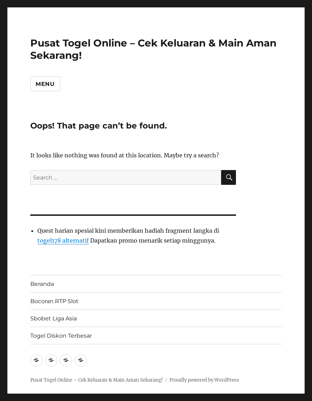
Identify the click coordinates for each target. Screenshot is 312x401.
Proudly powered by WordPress (204, 380)
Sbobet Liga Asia (53, 318)
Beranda (42, 284)
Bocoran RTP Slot (54, 301)
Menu (45, 84)
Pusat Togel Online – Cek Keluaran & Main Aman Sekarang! (96, 380)
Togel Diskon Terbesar (61, 335)
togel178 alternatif (63, 240)
